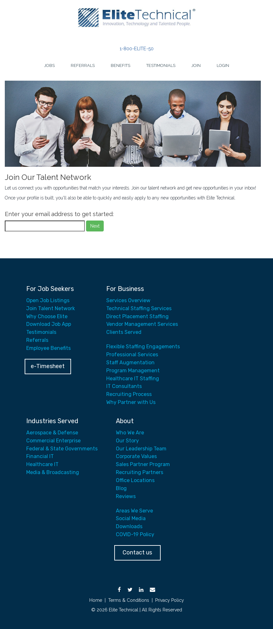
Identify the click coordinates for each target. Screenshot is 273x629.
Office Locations (135, 480)
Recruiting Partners (139, 472)
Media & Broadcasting (52, 472)
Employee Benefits (48, 348)
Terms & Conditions (128, 600)
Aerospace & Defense (52, 433)
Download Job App (48, 324)
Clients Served (123, 332)
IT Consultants (124, 386)
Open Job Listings (47, 300)
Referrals (83, 65)
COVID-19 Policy (135, 534)
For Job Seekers (50, 289)
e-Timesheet (48, 366)
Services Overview (128, 300)
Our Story (127, 441)
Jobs (49, 65)
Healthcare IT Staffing (132, 378)
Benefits (120, 65)
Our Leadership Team (141, 449)
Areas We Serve (134, 511)
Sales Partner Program (143, 464)
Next (95, 226)
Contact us (137, 552)
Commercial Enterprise (53, 441)
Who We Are (130, 433)
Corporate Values (136, 456)
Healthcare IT (42, 464)
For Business (125, 289)
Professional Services (132, 354)
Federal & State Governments (62, 449)
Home (95, 600)
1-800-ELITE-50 (137, 48)
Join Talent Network (50, 308)
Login (223, 65)
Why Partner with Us (131, 402)
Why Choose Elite (47, 316)
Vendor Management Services (142, 324)
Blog (121, 488)
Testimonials (160, 65)
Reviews (126, 496)
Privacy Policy (169, 600)
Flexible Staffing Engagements (143, 346)
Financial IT (40, 456)
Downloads (129, 526)
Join (196, 65)
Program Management (133, 370)
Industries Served (52, 421)
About (125, 421)
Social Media (131, 518)
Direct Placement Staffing (137, 316)
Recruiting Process (129, 394)
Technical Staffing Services (139, 308)
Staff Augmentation (130, 362)
